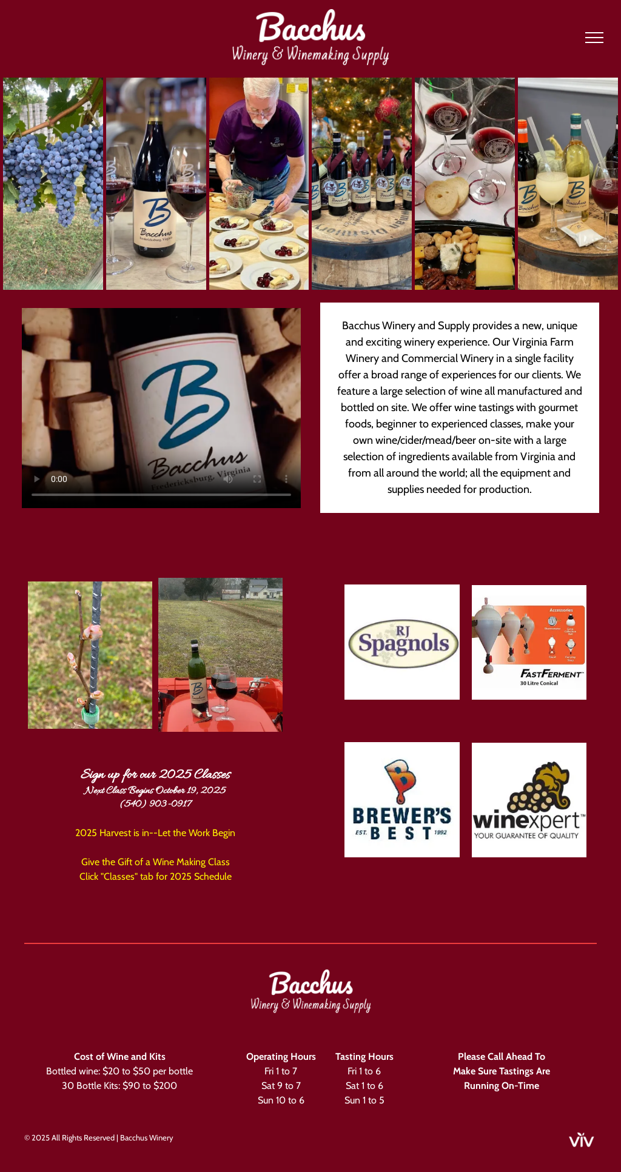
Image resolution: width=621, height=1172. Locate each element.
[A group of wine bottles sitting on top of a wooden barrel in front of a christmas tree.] (362, 184)
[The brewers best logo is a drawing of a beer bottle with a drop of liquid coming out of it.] (402, 799)
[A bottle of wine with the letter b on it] (220, 655)
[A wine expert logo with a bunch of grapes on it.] (529, 799)
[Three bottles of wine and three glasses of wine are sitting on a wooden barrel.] (568, 184)
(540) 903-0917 (155, 804)
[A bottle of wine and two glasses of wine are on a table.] (156, 184)
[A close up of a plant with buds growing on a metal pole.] (90, 655)
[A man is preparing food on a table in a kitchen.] (259, 184)
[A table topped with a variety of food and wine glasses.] (465, 184)
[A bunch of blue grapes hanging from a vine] (53, 184)
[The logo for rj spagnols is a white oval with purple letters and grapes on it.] (402, 642)
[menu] (594, 37)
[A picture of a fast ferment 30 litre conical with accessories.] (529, 642)
